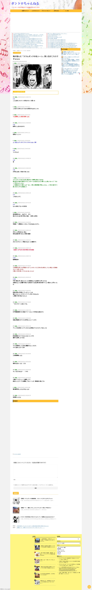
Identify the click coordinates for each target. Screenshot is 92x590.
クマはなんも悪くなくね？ (52, 35)
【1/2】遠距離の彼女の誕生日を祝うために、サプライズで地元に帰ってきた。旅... (27, 35)
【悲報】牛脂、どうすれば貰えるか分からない (21, 37)
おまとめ (59, 552)
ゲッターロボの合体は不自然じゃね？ (54, 34)
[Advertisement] (46, 22)
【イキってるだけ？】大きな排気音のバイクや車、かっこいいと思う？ (25, 46)
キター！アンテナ (60, 550)
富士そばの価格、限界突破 (52, 38)
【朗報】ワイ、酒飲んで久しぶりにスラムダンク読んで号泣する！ (36, 507)
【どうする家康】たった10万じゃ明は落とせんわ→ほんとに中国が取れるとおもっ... (62, 43)
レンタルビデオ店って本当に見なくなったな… (21, 33)
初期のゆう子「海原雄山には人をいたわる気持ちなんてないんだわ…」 (47, 582)
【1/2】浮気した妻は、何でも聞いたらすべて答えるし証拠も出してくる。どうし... (27, 39)
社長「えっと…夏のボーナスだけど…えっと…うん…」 (57, 33)
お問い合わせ (56, 10)
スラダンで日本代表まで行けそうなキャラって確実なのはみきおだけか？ (37, 516)
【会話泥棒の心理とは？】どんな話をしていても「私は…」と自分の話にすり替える (28, 45)
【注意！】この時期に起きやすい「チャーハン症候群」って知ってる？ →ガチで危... (28, 34)
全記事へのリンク (25, 10)
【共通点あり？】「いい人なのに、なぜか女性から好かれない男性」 (25, 44)
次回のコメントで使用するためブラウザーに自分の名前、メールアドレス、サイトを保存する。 (34, 484)
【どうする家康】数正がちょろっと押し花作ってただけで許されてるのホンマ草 (62, 46)
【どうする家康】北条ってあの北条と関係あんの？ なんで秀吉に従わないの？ (61, 44)
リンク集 (66, 10)
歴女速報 (59, 548)
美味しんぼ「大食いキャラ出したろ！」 (47, 560)
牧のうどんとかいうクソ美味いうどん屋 (55, 37)
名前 (14, 479)
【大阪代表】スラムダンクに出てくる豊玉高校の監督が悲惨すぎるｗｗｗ (32, 526)
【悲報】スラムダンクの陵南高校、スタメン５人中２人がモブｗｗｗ (36, 498)
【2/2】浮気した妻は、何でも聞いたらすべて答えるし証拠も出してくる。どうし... (27, 38)
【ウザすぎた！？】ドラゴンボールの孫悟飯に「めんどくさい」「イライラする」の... (28, 43)
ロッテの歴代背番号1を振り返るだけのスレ (67, 567)
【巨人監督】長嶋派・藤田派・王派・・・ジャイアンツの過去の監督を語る (47, 554)
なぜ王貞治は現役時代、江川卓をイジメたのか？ (47, 574)
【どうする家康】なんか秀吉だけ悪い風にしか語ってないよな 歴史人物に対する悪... (62, 45)
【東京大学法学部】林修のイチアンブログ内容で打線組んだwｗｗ (47, 567)
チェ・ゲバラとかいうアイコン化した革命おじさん (57, 39)
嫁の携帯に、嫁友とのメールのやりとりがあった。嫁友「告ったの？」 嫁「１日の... (28, 40)
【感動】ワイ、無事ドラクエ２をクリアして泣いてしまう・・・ (30, 527)
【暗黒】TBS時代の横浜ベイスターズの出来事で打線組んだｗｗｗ (47, 546)
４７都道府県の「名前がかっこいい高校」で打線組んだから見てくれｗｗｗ (47, 540)
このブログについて (35, 10)
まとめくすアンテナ (61, 551)
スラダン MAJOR (17, 454)
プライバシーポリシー (46, 10)
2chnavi (59, 553)
